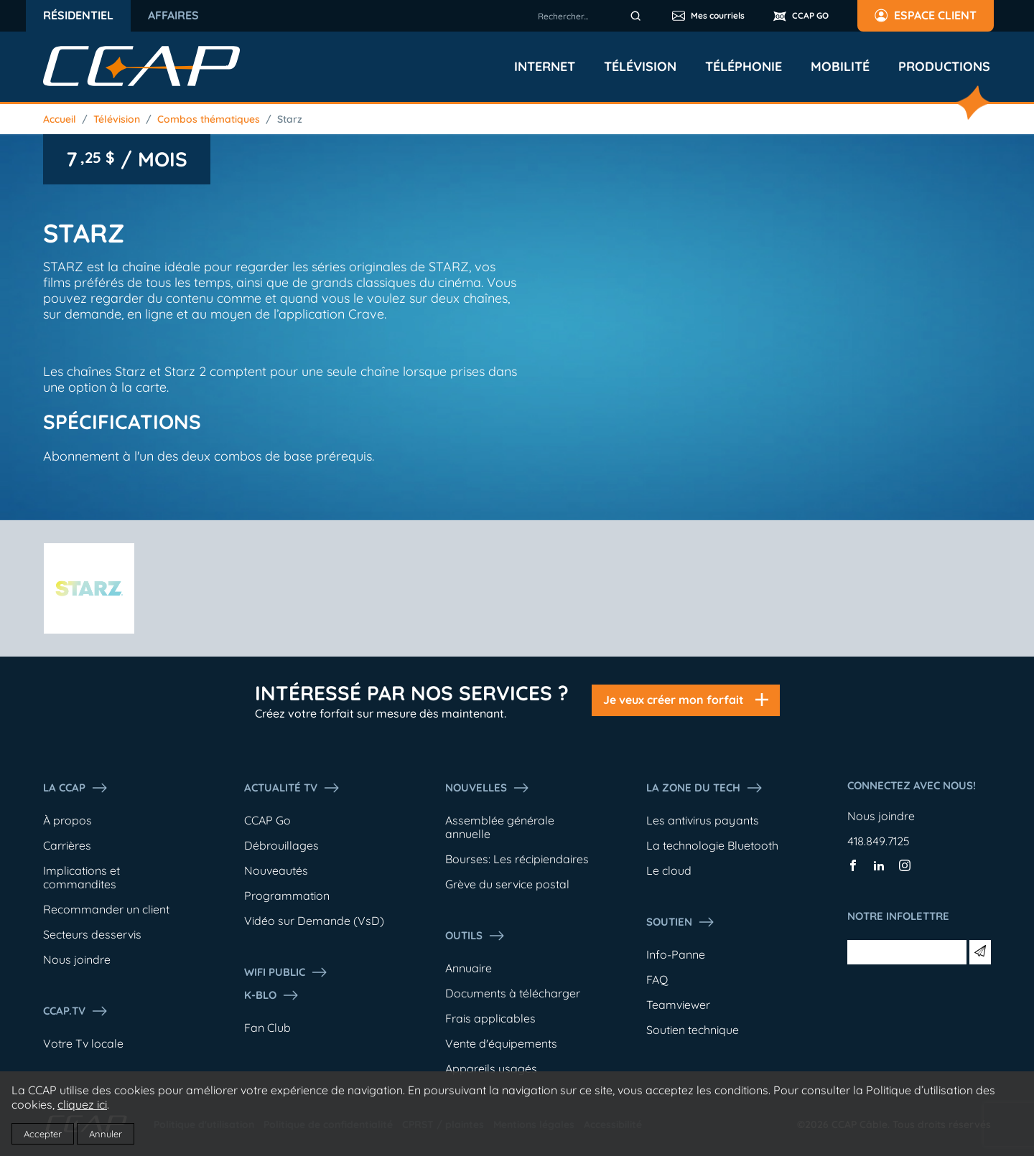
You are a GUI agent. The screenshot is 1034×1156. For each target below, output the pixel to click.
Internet (544, 67)
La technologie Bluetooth (712, 845)
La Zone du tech (704, 787)
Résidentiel (78, 15)
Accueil (59, 119)
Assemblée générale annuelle (499, 827)
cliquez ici (82, 1104)
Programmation (287, 895)
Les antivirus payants (702, 820)
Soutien (680, 922)
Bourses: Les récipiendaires (517, 859)
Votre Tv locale (83, 1043)
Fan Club (267, 1027)
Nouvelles (487, 787)
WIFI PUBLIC (286, 972)
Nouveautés (276, 870)
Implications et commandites (81, 877)
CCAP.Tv (75, 1011)
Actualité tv (292, 787)
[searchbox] (592, 15)
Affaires (173, 15)
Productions (944, 67)
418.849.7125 (878, 841)
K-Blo (271, 995)
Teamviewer (678, 1004)
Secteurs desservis (92, 934)
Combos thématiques (208, 119)
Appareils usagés (491, 1068)
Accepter (43, 1133)
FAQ (657, 979)
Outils (475, 935)
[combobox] (592, 15)
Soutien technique (692, 1030)
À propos (67, 820)
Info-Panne (675, 954)
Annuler (105, 1133)
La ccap (75, 787)
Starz (289, 119)
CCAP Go (267, 820)
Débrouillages (281, 845)
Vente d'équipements (501, 1043)
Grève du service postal (507, 884)
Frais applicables (490, 1018)
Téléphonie (743, 67)
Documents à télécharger (512, 993)
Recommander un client (106, 909)
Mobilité (840, 67)
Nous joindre (77, 959)
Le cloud (668, 870)
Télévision (640, 67)
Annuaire (468, 968)
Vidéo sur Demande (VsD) (314, 920)
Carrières (67, 845)
